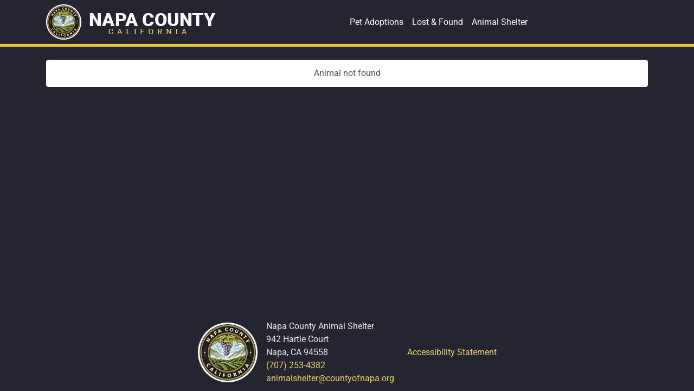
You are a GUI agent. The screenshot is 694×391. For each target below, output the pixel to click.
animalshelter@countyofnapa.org (330, 378)
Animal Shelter (500, 22)
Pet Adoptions (376, 22)
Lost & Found (437, 22)
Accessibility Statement (452, 352)
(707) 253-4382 (295, 365)
